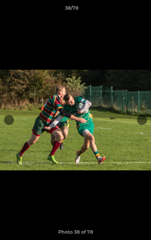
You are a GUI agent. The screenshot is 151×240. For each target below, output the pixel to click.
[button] (127, 10)
